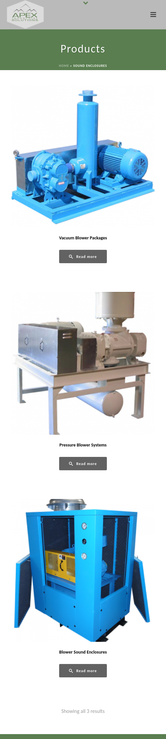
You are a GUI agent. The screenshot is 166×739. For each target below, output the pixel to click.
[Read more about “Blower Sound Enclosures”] (83, 670)
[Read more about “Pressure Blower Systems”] (83, 463)
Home (64, 66)
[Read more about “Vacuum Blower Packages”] (83, 256)
